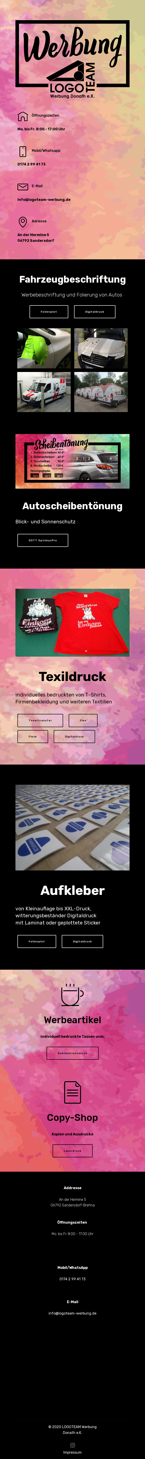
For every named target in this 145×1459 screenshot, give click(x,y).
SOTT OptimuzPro (43, 540)
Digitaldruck (94, 311)
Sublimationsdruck (72, 1053)
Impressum (72, 1452)
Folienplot (49, 311)
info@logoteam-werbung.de (72, 1313)
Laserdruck (72, 1150)
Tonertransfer (40, 720)
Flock (33, 736)
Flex (83, 720)
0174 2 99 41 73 (72, 1279)
